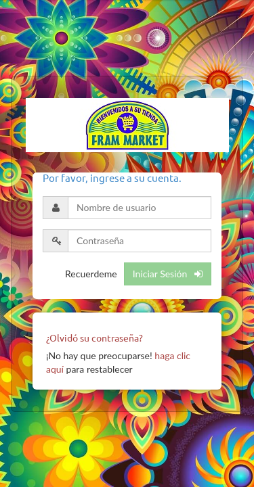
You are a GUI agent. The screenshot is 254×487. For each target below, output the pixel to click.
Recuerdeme (91, 273)
